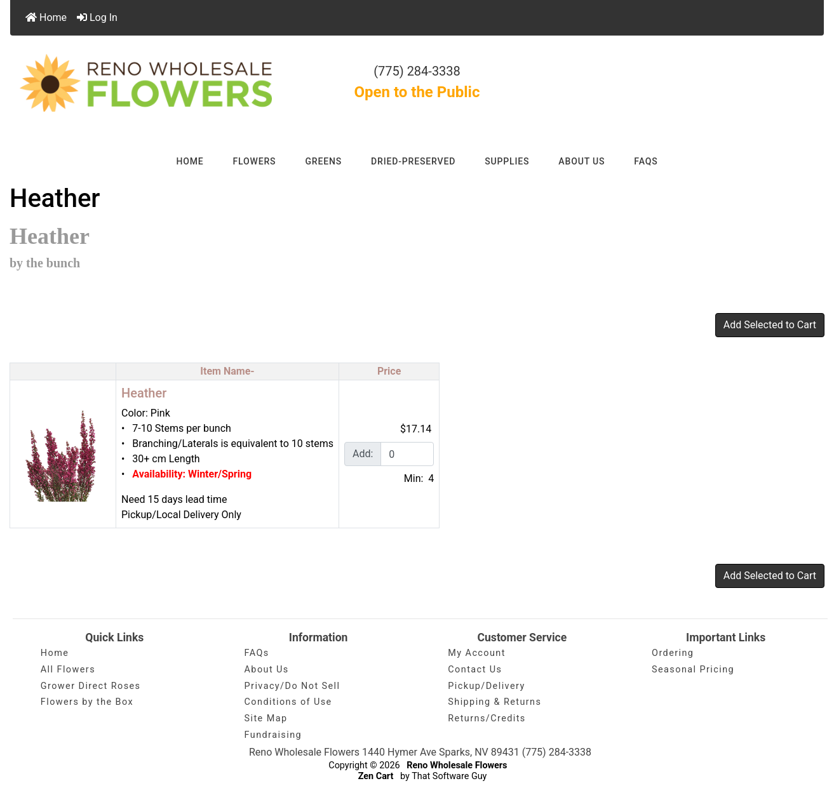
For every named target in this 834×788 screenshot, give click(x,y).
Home (46, 17)
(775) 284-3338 (417, 71)
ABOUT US (581, 161)
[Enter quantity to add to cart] (407, 454)
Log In (97, 17)
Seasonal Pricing (693, 669)
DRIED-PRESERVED (413, 161)
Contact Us (475, 669)
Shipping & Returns (494, 702)
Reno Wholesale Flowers (457, 765)
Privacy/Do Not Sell (292, 686)
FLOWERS (254, 161)
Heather (143, 393)
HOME (189, 161)
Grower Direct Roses (91, 686)
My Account (477, 653)
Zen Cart (376, 776)
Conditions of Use (288, 702)
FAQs (645, 161)
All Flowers (68, 669)
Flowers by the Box (87, 702)
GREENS (323, 161)
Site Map (266, 718)
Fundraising (273, 735)
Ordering (673, 653)
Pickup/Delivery (486, 686)
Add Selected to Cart (769, 325)
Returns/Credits (486, 718)
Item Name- (227, 371)
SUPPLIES (507, 161)
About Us (267, 669)
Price (389, 371)
